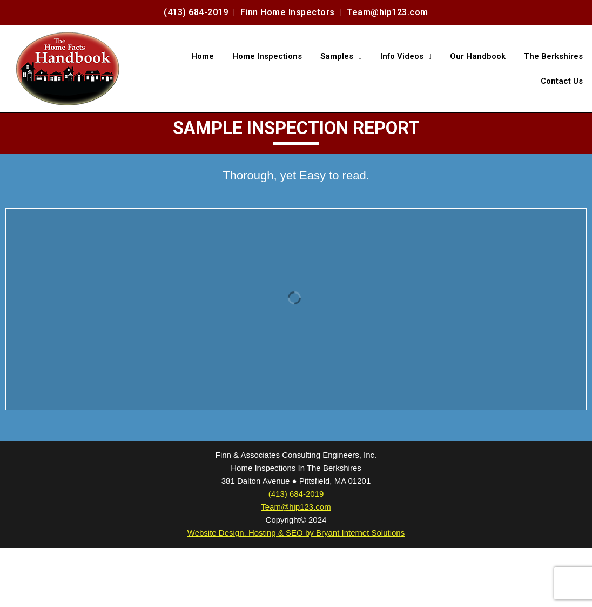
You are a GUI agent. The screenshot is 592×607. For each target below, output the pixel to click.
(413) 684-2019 (196, 12)
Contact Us (562, 81)
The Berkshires (553, 56)
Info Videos (406, 56)
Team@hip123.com (387, 12)
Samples (340, 56)
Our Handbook (478, 56)
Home (202, 56)
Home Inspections (267, 56)
